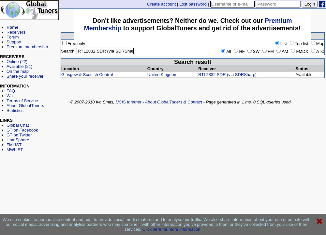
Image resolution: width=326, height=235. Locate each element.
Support (14, 41)
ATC (317, 51)
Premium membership (27, 46)
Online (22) (17, 61)
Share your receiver (25, 76)
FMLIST (14, 144)
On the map (18, 71)
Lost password (193, 4)
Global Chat (18, 125)
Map (317, 43)
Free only (73, 43)
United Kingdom (162, 74)
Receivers (16, 32)
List (281, 43)
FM (268, 51)
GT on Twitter (19, 135)
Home (12, 27)
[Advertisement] (29, 181)
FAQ (11, 90)
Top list (299, 43)
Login (309, 4)
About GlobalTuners (25, 105)
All (226, 51)
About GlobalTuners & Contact (173, 102)
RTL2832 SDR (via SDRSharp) (227, 74)
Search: (68, 51)
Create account (161, 4)
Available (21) (19, 66)
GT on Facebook (22, 130)
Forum (13, 37)
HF (239, 51)
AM (282, 51)
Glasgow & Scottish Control (87, 74)
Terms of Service (22, 100)
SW (253, 51)
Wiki (11, 95)
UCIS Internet (128, 102)
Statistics (15, 110)
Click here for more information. (171, 229)
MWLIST (15, 149)
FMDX (299, 51)
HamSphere (18, 139)
